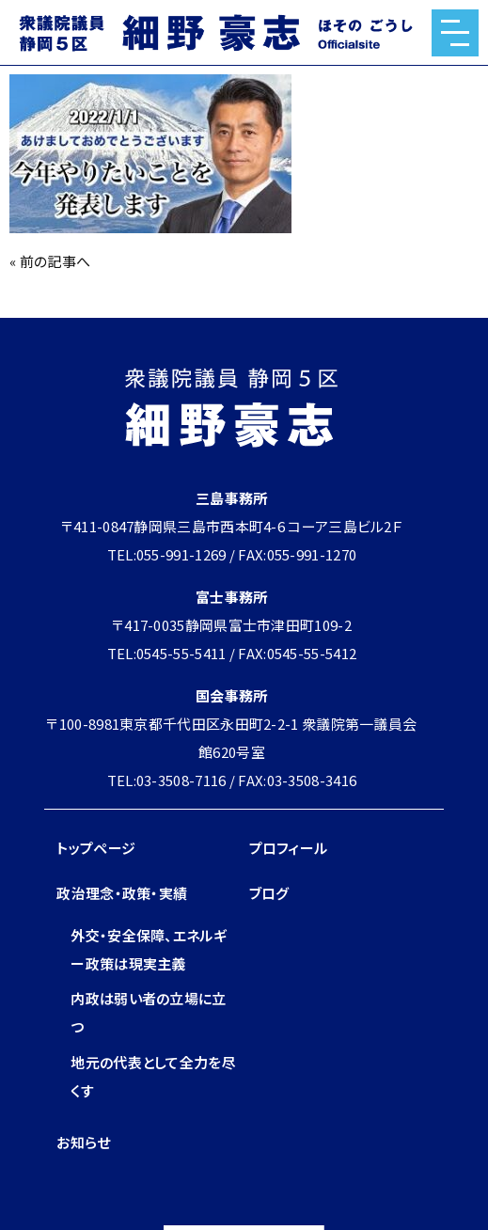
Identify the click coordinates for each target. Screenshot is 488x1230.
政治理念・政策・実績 (121, 893)
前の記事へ (55, 261)
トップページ (95, 848)
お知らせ (83, 1142)
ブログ (269, 893)
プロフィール (288, 848)
